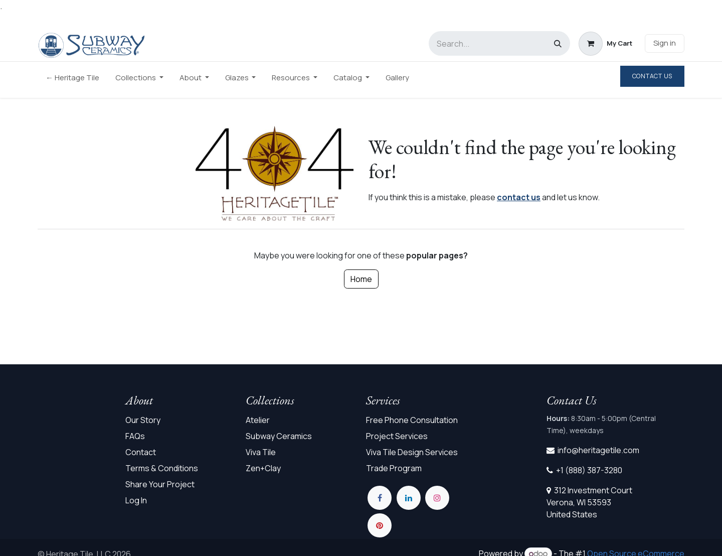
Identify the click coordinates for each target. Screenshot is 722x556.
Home (361, 279)
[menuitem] (72, 80)
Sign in (664, 43)
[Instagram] (437, 498)
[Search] (558, 43)
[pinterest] (380, 525)
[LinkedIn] (409, 498)
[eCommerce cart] (605, 43)
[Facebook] (380, 498)
